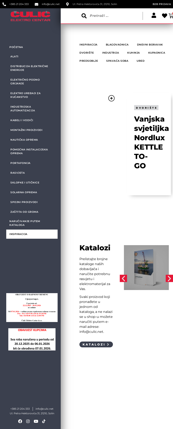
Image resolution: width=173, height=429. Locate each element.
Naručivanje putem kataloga (24, 223)
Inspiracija (18, 234)
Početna (16, 47)
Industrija (132, 313)
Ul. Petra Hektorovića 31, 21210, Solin (32, 413)
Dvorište (146, 107)
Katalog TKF (135, 308)
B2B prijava (162, 4)
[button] (123, 278)
